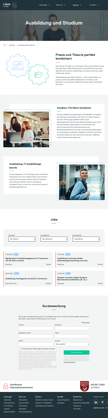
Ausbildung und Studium (44, 406)
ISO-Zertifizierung (25, 411)
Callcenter (7, 400)
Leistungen (43, 5)
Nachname (61, 325)
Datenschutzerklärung (69, 362)
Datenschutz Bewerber (81, 403)
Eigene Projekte (9, 411)
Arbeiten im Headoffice (43, 403)
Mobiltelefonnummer (28, 333)
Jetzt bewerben (76, 352)
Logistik (7, 409)
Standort (11, 235)
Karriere (75, 5)
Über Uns (22, 396)
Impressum (77, 406)
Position (21, 341)
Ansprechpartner (63, 400)
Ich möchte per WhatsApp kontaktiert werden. (38, 349)
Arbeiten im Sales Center (44, 400)
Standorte (22, 409)
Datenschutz (77, 400)
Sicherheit (76, 409)
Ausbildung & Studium (26, 45)
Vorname (24, 325)
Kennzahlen (23, 400)
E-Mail (60, 333)
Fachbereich (44, 235)
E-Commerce (8, 406)
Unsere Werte (24, 403)
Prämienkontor (9, 403)
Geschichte (23, 406)
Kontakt (93, 5)
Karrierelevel (77, 235)
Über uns (59, 5)
